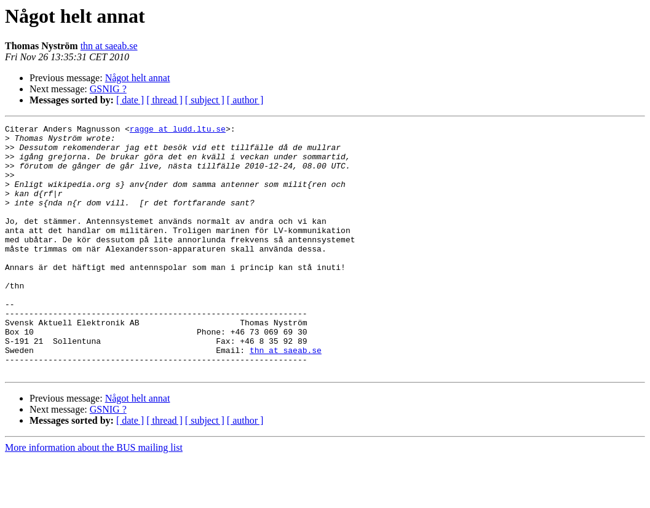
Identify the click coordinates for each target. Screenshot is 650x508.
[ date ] (130, 100)
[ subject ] (204, 100)
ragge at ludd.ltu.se (178, 130)
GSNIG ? (108, 89)
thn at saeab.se (109, 46)
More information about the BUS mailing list (94, 497)
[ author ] (245, 100)
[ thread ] (164, 100)
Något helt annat (137, 78)
